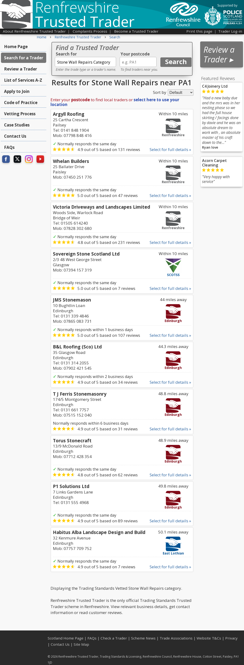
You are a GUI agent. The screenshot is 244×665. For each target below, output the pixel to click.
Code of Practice (20, 102)
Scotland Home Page (65, 638)
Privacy (231, 638)
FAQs (9, 147)
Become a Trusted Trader (136, 31)
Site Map (81, 644)
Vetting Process (20, 113)
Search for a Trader (23, 57)
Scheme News (143, 638)
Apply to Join (17, 91)
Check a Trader (114, 638)
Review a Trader (20, 69)
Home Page (16, 46)
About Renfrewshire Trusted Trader (34, 31)
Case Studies (17, 125)
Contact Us (15, 136)
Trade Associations (176, 638)
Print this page (199, 31)
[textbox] (85, 62)
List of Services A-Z (23, 80)
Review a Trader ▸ (218, 54)
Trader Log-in (230, 31)
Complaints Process (90, 31)
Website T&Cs (209, 638)
